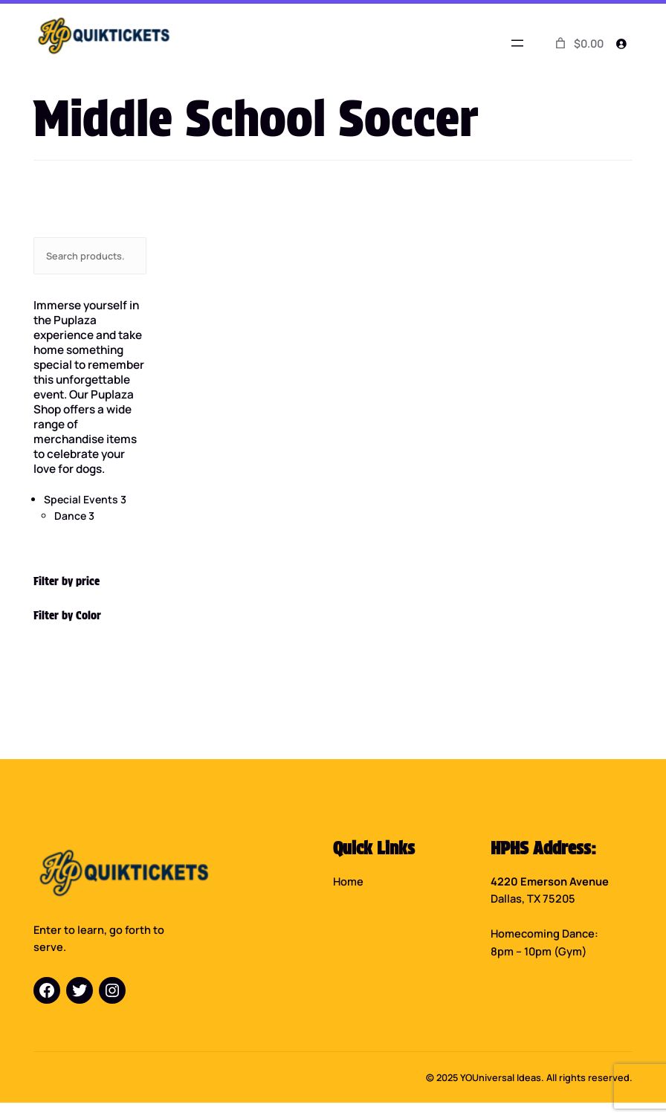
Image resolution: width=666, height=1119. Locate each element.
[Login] (621, 43)
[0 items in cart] (578, 43)
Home (348, 881)
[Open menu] (517, 43)
